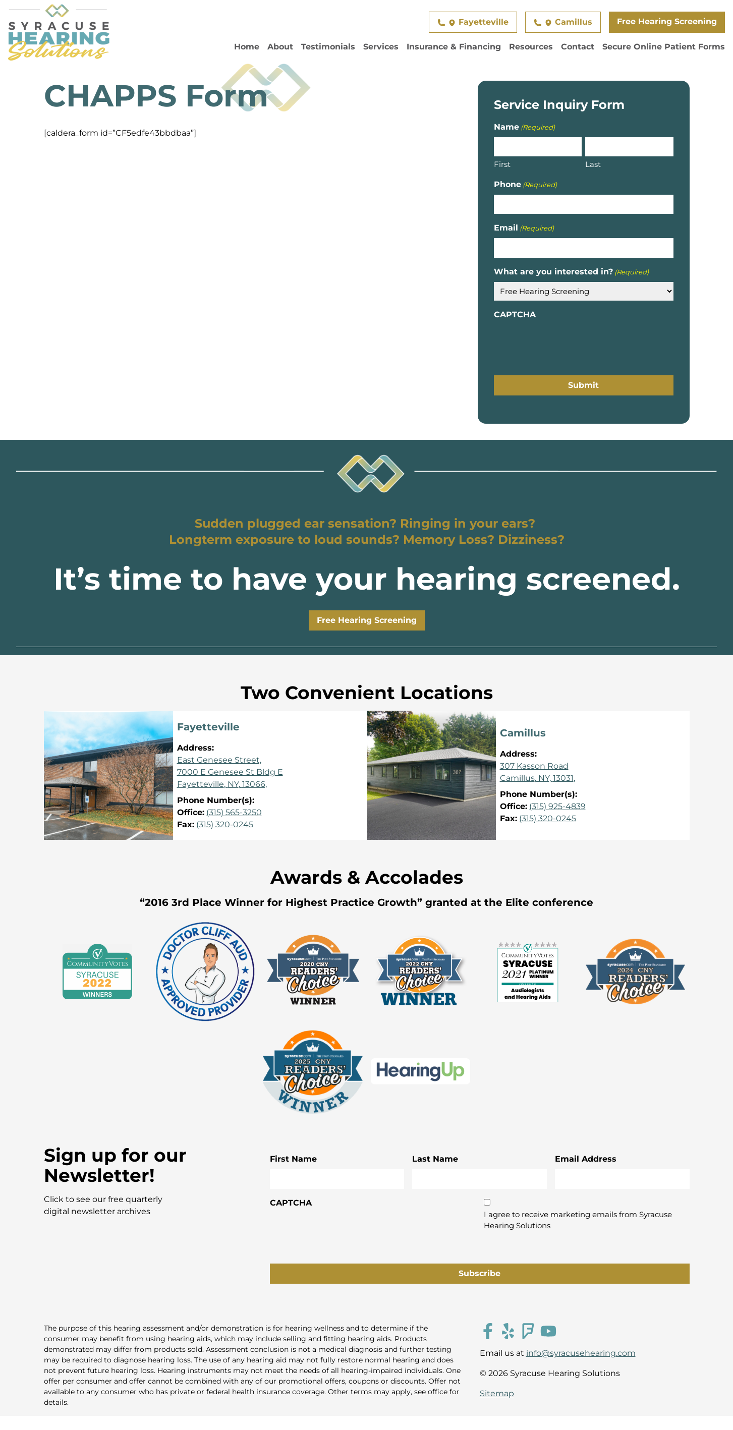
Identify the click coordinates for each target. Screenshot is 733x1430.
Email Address (585, 1159)
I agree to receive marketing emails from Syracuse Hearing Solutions (578, 1220)
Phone (525, 185)
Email (524, 228)
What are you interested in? (571, 272)
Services (381, 46)
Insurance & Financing (454, 46)
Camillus (563, 22)
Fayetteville (473, 22)
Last (593, 164)
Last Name (435, 1159)
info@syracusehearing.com (581, 1353)
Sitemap (497, 1393)
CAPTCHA (515, 314)
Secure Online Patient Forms (663, 46)
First (502, 164)
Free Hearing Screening (667, 21)
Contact (577, 46)
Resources (531, 46)
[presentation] (570, 344)
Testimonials (328, 46)
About (280, 46)
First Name (293, 1159)
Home (246, 46)
